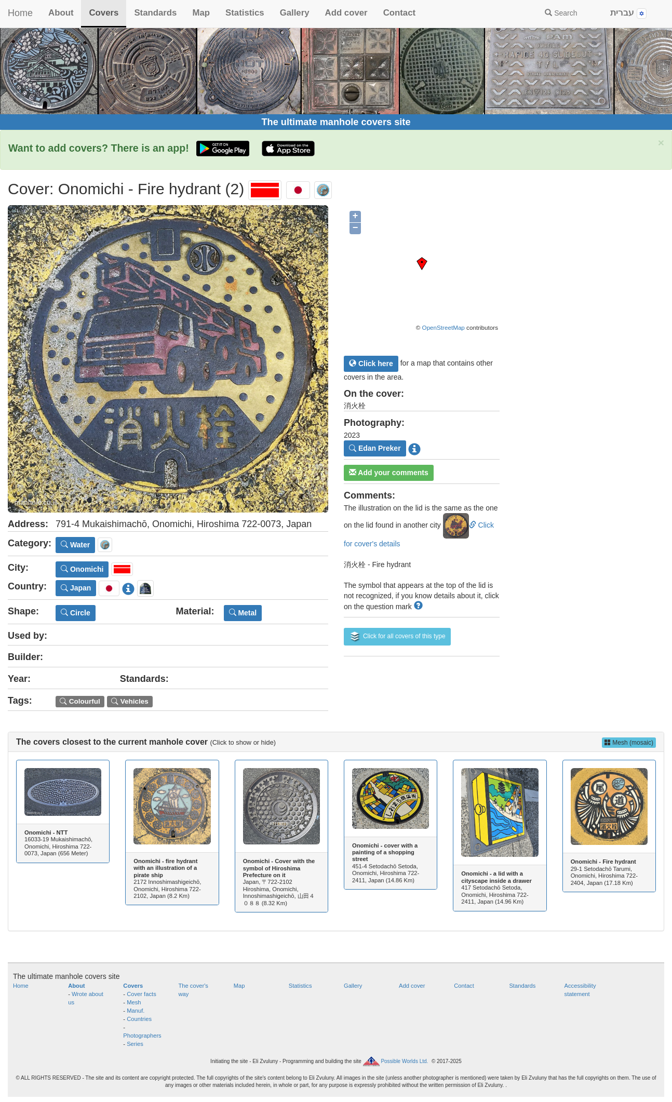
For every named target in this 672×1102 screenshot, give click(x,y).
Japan (76, 588)
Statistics (244, 13)
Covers (103, 13)
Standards (155, 13)
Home (20, 13)
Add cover (346, 13)
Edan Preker (375, 448)
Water (75, 545)
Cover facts (141, 994)
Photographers (142, 1035)
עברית (628, 13)
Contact (399, 13)
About (60, 13)
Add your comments (388, 472)
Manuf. (135, 1010)
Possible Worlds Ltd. (404, 1061)
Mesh (134, 1002)
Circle (75, 613)
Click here (371, 363)
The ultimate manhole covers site (335, 122)
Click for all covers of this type (397, 636)
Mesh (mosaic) (628, 742)
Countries (139, 1019)
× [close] (661, 142)
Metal (243, 613)
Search (561, 13)
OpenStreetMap (443, 327)
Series (135, 1044)
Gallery (295, 13)
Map (201, 13)
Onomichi (82, 569)
